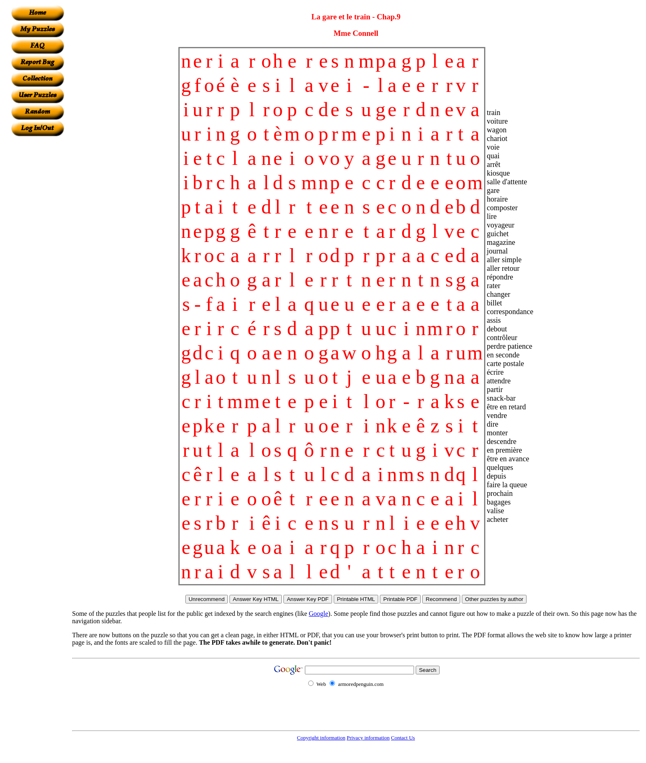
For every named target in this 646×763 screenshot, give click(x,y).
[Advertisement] (37, 260)
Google (318, 613)
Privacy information (367, 738)
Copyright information (321, 738)
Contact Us (403, 738)
